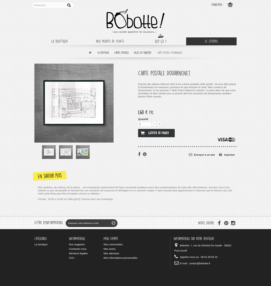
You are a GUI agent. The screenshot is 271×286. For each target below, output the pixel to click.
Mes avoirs (110, 249)
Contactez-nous (78, 249)
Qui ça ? (161, 41)
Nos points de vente (110, 41)
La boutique (59, 41)
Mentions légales (78, 253)
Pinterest (145, 154)
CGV (71, 258)
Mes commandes (113, 244)
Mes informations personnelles (121, 258)
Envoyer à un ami (204, 154)
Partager (140, 154)
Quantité (143, 119)
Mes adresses (111, 253)
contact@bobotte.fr (199, 263)
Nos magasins (77, 244)
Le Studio (211, 41)
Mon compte (111, 238)
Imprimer (229, 154)
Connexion (216, 5)
